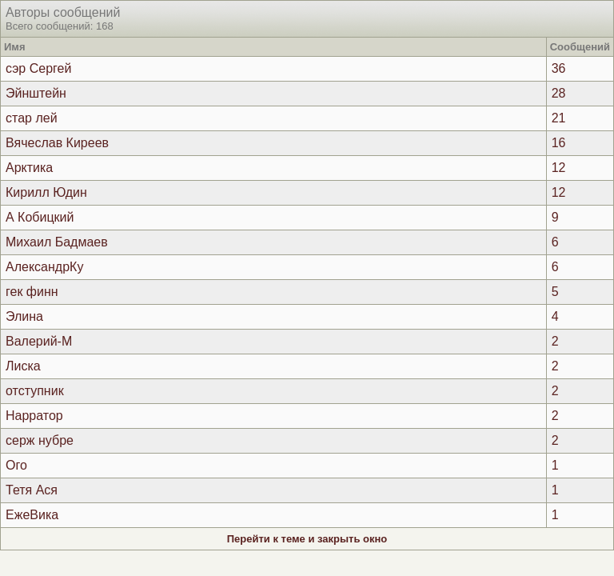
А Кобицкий (40, 217)
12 (559, 167)
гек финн (32, 291)
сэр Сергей (38, 68)
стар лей (32, 118)
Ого (16, 465)
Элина (24, 316)
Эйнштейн (36, 93)
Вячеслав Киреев (57, 143)
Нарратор (34, 415)
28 (559, 93)
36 (559, 68)
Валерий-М (39, 341)
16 (559, 143)
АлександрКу (44, 267)
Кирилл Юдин (46, 192)
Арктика (29, 167)
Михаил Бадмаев (57, 242)
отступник (35, 391)
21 (559, 118)
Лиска (23, 366)
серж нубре (40, 440)
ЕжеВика (32, 515)
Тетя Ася (32, 490)
